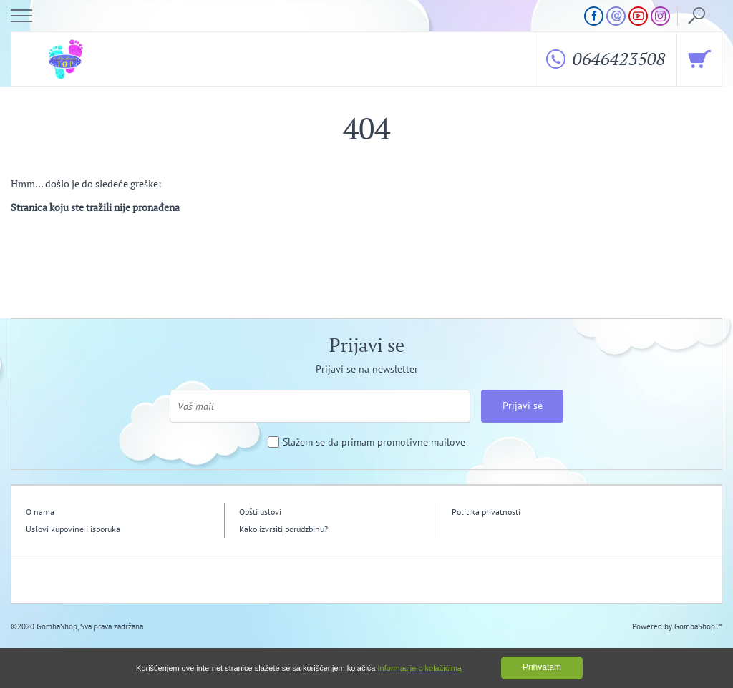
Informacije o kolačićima (420, 668)
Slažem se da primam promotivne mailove (374, 442)
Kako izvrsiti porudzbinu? (283, 529)
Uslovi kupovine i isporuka (73, 529)
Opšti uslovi (260, 511)
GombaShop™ (698, 626)
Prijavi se (523, 405)
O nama (40, 511)
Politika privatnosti (486, 511)
